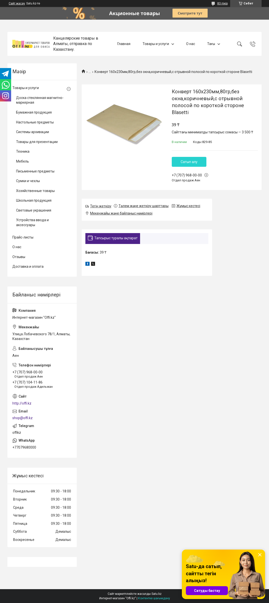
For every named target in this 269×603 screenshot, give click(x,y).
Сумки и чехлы (28, 181)
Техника (22, 151)
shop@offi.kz (22, 418)
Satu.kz (156, 594)
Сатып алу (189, 162)
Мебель (22, 161)
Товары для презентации (37, 142)
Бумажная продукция (34, 112)
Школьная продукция (33, 200)
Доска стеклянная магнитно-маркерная (40, 100)
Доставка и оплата (28, 266)
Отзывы (18, 257)
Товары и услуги (156, 44)
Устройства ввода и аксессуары (32, 222)
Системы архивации (32, 132)
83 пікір (222, 3)
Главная (123, 44)
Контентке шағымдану (154, 598)
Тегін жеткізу (100, 206)
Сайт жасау (17, 3)
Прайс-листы (22, 237)
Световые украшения (33, 210)
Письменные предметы (35, 171)
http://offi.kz (21, 403)
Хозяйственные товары (35, 191)
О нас (190, 44)
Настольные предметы (35, 122)
